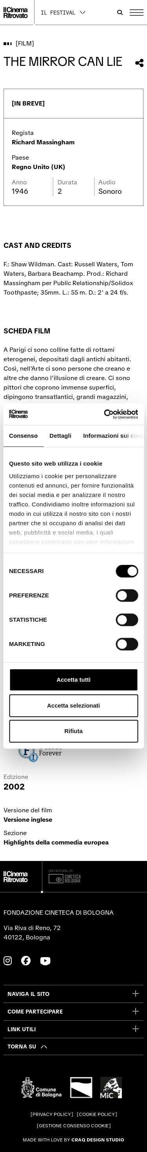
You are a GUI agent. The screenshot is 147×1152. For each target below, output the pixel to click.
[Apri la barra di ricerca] (120, 12)
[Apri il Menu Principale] (136, 12)
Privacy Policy (52, 1114)
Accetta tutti (73, 679)
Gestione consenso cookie (74, 1126)
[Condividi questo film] (139, 63)
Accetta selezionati (73, 705)
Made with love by (73, 1139)
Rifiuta (73, 731)
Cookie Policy (97, 1114)
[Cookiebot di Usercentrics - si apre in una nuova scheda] (104, 414)
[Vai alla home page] (15, 12)
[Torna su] (27, 1046)
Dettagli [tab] (60, 435)
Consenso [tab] (23, 435)
